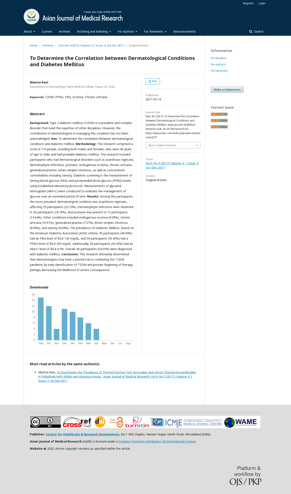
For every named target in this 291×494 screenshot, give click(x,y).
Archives (64, 31)
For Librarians (219, 70)
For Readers (218, 58)
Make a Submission (227, 89)
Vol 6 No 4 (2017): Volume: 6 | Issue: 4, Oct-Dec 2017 (91, 45)
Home (33, 45)
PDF (154, 81)
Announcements (184, 31)
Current (47, 31)
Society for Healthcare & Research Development (82, 434)
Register (248, 3)
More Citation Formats (162, 145)
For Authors (126, 31)
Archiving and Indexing (92, 31)
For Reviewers (154, 31)
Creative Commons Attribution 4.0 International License (157, 441)
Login (262, 3)
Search (258, 31)
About (28, 31)
